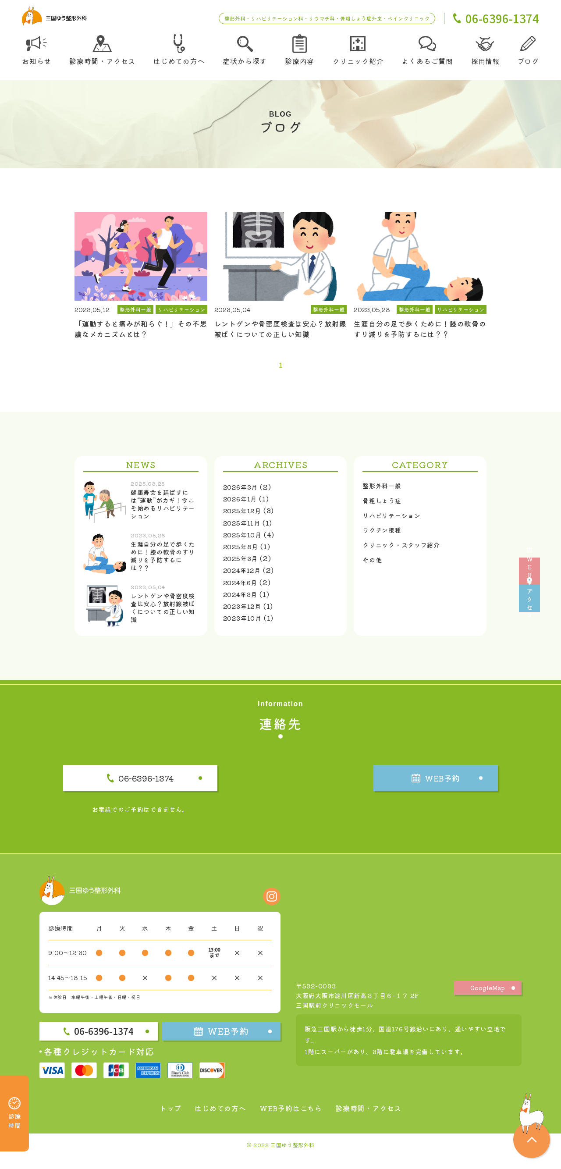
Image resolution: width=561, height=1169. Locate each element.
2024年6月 (243, 587)
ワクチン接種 (384, 540)
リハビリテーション (395, 524)
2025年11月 (244, 527)
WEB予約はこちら (291, 1120)
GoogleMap (488, 1000)
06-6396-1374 (168, 786)
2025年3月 (243, 563)
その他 (373, 573)
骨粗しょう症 (384, 508)
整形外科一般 (384, 492)
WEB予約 (548, 536)
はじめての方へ (214, 1120)
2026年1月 (242, 503)
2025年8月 (243, 551)
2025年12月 (245, 515)
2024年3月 (243, 599)
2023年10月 (245, 623)
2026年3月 (243, 492)
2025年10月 (245, 539)
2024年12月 (245, 575)
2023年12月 (245, 611)
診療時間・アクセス (377, 1120)
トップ (159, 1120)
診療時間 (14, 1101)
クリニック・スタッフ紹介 (406, 557)
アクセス (548, 632)
